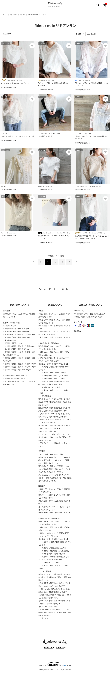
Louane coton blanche (11, 80)
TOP (4, 15)
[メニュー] (5, 5)
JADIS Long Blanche (45, 186)
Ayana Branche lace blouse (49, 133)
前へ (33, 262)
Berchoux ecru (6, 133)
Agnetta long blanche (84, 133)
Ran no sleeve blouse (8, 233)
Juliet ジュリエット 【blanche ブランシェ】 (54, 233)
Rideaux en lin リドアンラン (37, 15)
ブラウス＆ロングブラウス (16, 15)
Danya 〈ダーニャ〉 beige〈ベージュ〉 (88, 186)
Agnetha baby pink (83, 80)
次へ (77, 262)
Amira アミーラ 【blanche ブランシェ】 (91, 233)
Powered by (55, 664)
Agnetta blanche (46, 80)
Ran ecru (4, 186)
